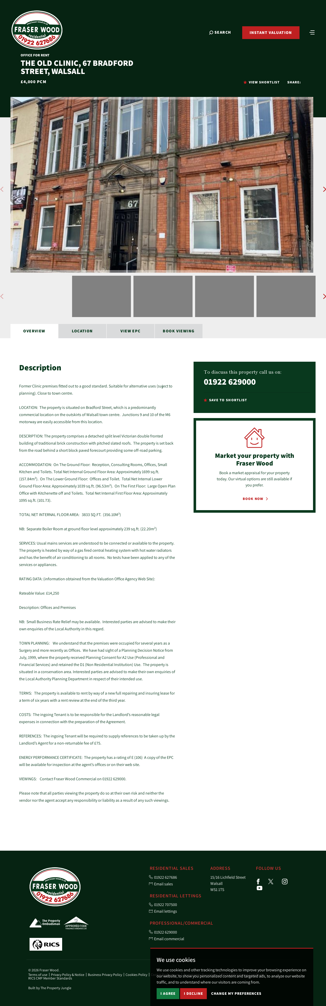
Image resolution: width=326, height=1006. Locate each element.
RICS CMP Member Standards (50, 978)
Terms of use (37, 974)
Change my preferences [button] (236, 993)
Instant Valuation (271, 32)
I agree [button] (167, 993)
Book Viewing (178, 331)
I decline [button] (193, 993)
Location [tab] (82, 331)
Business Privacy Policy (105, 974)
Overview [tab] (34, 331)
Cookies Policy (136, 974)
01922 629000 (230, 381)
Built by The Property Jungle (49, 988)
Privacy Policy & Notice (67, 974)
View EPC (130, 331)
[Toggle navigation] (312, 32)
